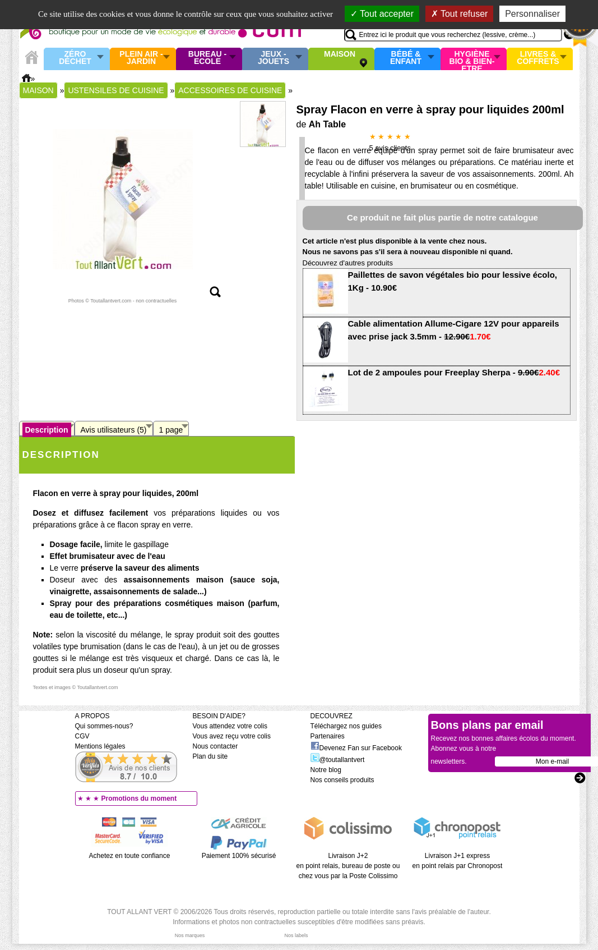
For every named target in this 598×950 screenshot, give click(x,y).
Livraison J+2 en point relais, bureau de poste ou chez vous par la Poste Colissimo (348, 866)
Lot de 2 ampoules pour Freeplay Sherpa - (454, 372)
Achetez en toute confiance (129, 856)
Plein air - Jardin (141, 58)
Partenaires (327, 736)
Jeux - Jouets (273, 58)
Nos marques (190, 935)
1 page (171, 429)
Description (46, 429)
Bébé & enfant (405, 58)
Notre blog (325, 770)
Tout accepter (382, 14)
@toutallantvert (337, 760)
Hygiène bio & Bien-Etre (472, 59)
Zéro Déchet (75, 58)
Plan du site (210, 756)
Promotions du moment (139, 798)
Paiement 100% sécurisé (239, 856)
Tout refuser (459, 14)
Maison (339, 54)
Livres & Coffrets (538, 58)
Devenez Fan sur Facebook (356, 748)
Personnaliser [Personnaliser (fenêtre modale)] (532, 14)
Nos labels (296, 935)
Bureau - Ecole (207, 58)
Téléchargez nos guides (346, 726)
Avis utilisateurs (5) (114, 429)
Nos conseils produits (342, 780)
